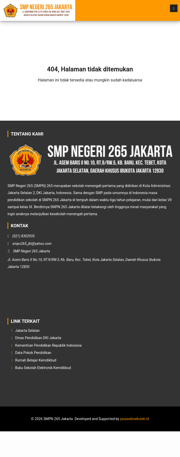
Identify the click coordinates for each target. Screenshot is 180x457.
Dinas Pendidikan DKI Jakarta (38, 338)
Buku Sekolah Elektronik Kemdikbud (43, 368)
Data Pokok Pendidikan (33, 353)
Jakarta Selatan (27, 331)
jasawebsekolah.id (134, 419)
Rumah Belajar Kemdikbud (35, 360)
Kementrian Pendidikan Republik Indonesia (48, 345)
